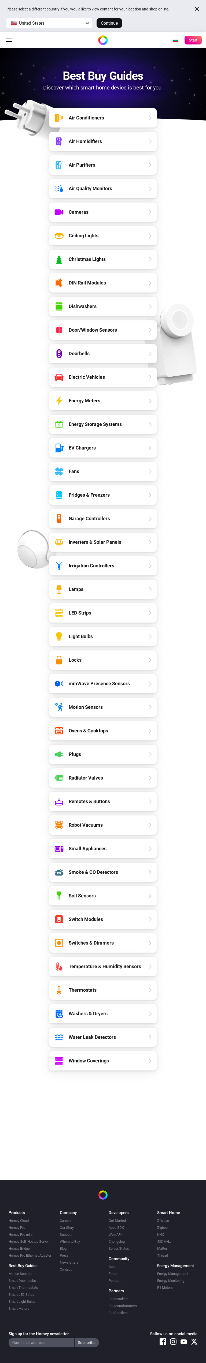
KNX (160, 1235)
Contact (66, 1269)
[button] (49, 23)
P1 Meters (165, 1288)
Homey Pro (17, 1228)
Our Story (67, 1228)
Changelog (117, 1242)
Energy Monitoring (170, 1281)
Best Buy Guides (23, 1265)
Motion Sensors (20, 1274)
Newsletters (69, 1262)
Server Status (119, 1248)
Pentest (114, 1281)
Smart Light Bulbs (22, 1302)
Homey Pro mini (20, 1235)
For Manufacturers (123, 1306)
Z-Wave (163, 1221)
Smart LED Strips (21, 1295)
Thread (162, 1255)
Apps (112, 1267)
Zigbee (162, 1228)
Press (64, 1255)
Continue (109, 23)
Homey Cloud (19, 1221)
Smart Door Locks (22, 1281)
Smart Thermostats (23, 1288)
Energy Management (172, 1274)
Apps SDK (116, 1228)
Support (66, 1235)
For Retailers (118, 1313)
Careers (66, 1221)
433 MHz (164, 1242)
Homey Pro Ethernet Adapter (30, 1255)
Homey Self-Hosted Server (29, 1242)
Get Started (117, 1221)
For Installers (118, 1299)
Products (17, 1212)
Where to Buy (70, 1242)
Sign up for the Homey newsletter (39, 1333)
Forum (113, 1274)
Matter (162, 1248)
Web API (115, 1235)
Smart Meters (19, 1308)
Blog (63, 1248)
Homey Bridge (19, 1248)
